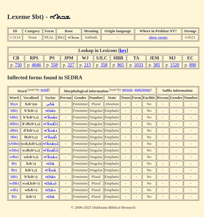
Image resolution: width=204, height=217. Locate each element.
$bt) (14, 170)
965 (120, 64)
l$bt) (14, 137)
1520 (174, 64)
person (127, 89)
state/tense (142, 89)
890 (192, 64)
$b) (14, 163)
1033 (138, 64)
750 (18, 64)
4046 (36, 64)
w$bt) (13, 157)
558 (54, 64)
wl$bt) (14, 150)
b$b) (14, 110)
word (44, 89)
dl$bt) (14, 124)
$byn (14, 104)
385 (156, 64)
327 (71, 64)
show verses (158, 37)
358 (104, 64)
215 (87, 64)
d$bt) (14, 130)
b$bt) (14, 117)
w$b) (14, 190)
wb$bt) (14, 143)
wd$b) (14, 183)
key (123, 50)
